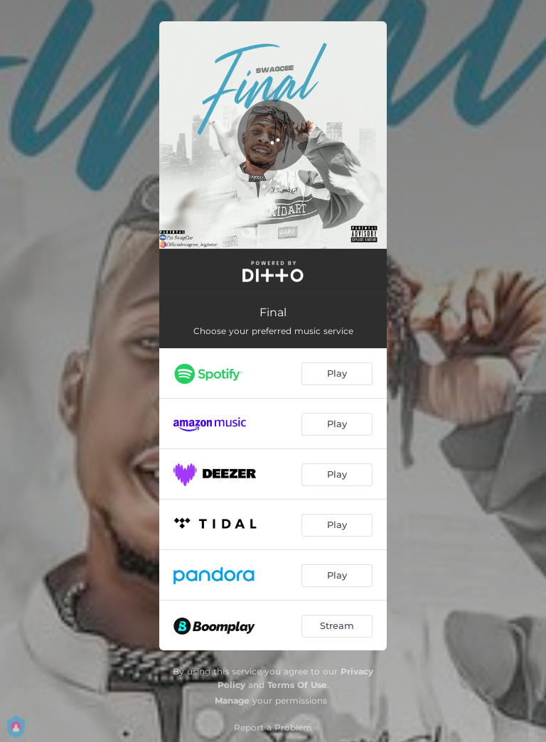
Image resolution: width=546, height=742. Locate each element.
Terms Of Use (297, 684)
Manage (232, 700)
